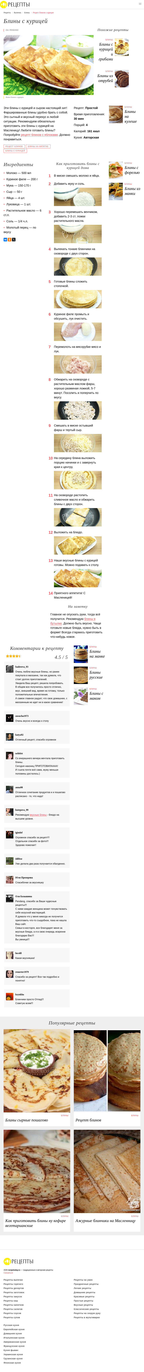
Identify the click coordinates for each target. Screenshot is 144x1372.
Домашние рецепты (84, 1292)
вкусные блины (38, 815)
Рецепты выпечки (13, 1280)
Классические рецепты (86, 1309)
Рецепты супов (12, 1317)
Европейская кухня (14, 1329)
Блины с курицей (15, 151)
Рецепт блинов (14, 146)
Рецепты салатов (13, 1309)
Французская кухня (14, 1346)
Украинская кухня (13, 1354)
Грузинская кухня (13, 1358)
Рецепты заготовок (14, 1292)
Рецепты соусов (12, 1313)
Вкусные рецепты (83, 1305)
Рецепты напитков (14, 1305)
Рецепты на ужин (83, 1280)
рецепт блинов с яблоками (39, 134)
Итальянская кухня (14, 1338)
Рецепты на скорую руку (87, 1313)
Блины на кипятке (38, 146)
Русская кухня (11, 1325)
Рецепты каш (11, 1301)
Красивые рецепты (84, 1296)
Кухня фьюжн (11, 1350)
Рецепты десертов (14, 1288)
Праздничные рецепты (86, 1284)
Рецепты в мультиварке (87, 1317)
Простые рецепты (83, 1301)
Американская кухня (15, 1342)
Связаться (8, 1273)
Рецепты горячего (13, 1284)
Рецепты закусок (13, 1296)
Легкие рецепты (82, 1288)
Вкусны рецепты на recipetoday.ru (15, 4)
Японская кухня (12, 1363)
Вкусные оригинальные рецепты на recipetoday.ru (18, 1261)
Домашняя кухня (13, 1333)
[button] (140, 4)
